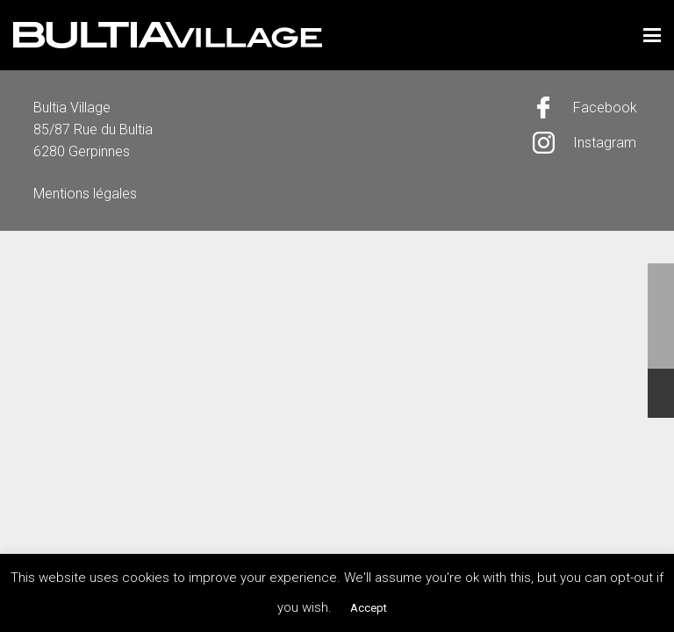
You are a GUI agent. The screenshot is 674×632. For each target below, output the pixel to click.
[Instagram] (553, 143)
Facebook (605, 107)
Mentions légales (85, 193)
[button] (652, 35)
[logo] (167, 35)
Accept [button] (368, 607)
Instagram (604, 142)
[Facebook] (553, 107)
